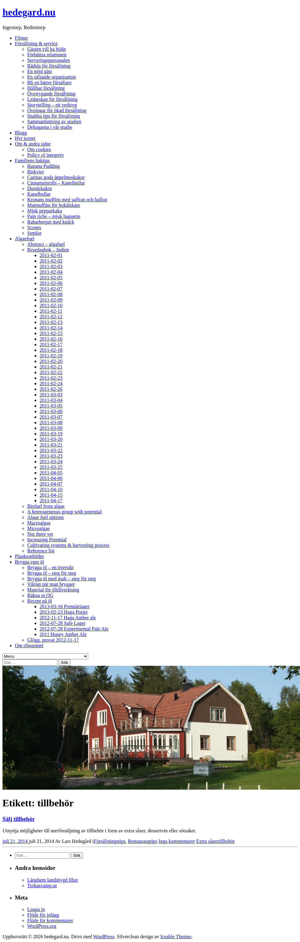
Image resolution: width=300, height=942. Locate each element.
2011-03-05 (51, 405)
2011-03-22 (51, 450)
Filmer (21, 38)
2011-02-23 (51, 378)
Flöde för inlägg (43, 915)
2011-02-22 (51, 372)
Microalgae (38, 528)
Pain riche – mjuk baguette (53, 216)
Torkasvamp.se (42, 885)
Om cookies (39, 149)
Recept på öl (39, 601)
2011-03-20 (51, 439)
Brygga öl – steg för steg (51, 573)
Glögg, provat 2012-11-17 (53, 640)
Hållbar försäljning (46, 88)
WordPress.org (41, 926)
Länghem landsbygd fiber (52, 880)
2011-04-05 (51, 472)
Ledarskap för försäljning (52, 99)
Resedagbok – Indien (48, 249)
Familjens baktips (32, 160)
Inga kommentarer (177, 841)
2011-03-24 (51, 461)
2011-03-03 (51, 394)
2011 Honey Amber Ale (63, 634)
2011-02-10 (51, 305)
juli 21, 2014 (15, 841)
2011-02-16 (51, 339)
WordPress (103, 936)
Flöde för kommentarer (50, 920)
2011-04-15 (51, 495)
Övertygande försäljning (51, 93)
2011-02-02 (51, 261)
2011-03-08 (51, 422)
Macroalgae (39, 523)
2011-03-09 (51, 428)
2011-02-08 (51, 294)
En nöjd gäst (39, 71)
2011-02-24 (51, 383)
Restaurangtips (142, 841)
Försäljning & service (36, 43)
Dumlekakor (39, 188)
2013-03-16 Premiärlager (64, 606)
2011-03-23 (51, 456)
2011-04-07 (51, 483)
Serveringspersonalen (48, 60)
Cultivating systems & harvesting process (68, 545)
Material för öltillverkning (53, 589)
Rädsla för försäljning (49, 65)
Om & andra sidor (33, 143)
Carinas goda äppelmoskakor (56, 177)
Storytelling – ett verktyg (52, 104)
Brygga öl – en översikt (50, 567)
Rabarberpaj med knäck (50, 222)
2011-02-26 (51, 389)
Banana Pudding (43, 166)
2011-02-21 (51, 366)
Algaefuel (24, 238)
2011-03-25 (51, 467)
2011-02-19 (51, 355)
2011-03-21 (51, 444)
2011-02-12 (51, 316)
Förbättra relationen (46, 54)
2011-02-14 (51, 327)
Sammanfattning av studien (54, 121)
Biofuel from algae (46, 506)
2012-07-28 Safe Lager (62, 623)
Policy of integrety (45, 155)
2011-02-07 (51, 288)
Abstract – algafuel (46, 244)
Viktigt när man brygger (51, 584)
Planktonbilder (29, 556)
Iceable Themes (175, 936)
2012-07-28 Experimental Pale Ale (74, 628)
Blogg (21, 132)
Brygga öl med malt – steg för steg (61, 578)
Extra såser (207, 841)
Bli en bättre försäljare (49, 82)
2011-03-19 (51, 433)
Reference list (40, 550)
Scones (34, 227)
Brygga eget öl (29, 562)
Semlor (34, 233)
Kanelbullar (39, 194)
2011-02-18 (51, 350)
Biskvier (35, 171)
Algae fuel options (45, 517)
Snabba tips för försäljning (53, 116)
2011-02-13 (51, 322)
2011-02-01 (51, 255)
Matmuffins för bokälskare (53, 205)
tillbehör (226, 841)
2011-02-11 (51, 311)
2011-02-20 (51, 361)
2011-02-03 (51, 266)
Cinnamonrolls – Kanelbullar (56, 182)
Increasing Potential (47, 539)
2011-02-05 (51, 277)
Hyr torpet (25, 138)
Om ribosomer (29, 645)
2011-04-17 (51, 500)
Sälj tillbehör (18, 819)
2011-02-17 (51, 344)
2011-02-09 (51, 300)
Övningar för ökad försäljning (57, 110)
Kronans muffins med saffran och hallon (67, 199)
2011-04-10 (51, 489)
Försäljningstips (109, 841)
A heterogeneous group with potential (64, 511)
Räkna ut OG (40, 595)
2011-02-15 (51, 333)
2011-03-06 (51, 411)
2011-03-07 (51, 417)
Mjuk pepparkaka (44, 210)
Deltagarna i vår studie (49, 127)
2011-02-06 (51, 283)
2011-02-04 (51, 272)
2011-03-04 (51, 400)
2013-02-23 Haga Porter (64, 612)
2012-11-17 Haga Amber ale (68, 617)
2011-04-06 (51, 478)
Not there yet (40, 534)
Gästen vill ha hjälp (46, 49)
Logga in (36, 909)
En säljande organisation (51, 77)
